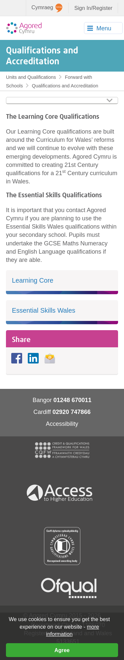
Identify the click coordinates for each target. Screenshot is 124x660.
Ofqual (69, 588)
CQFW (62, 450)
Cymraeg (46, 8)
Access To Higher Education (62, 492)
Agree (62, 650)
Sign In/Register (93, 8)
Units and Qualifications (31, 77)
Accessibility (62, 424)
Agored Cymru (24, 28)
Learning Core (32, 280)
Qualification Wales (62, 546)
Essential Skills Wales (43, 310)
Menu (103, 28)
